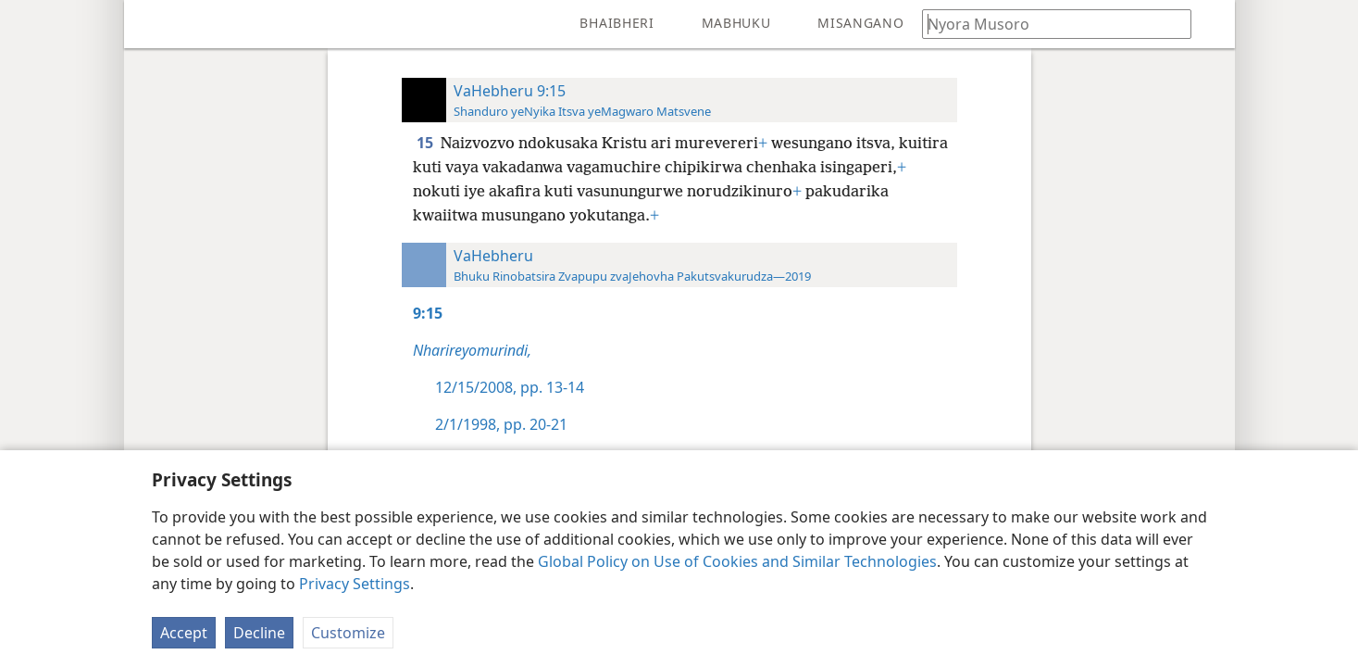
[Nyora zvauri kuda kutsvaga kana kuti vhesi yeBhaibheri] (1048, 23)
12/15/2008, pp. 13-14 (509, 387)
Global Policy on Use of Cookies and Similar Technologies (737, 561)
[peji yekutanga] (152, 24)
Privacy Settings (354, 583)
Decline (259, 633)
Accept (183, 633)
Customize (348, 633)
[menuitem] (152, 24)
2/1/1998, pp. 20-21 (501, 424)
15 (427, 142)
